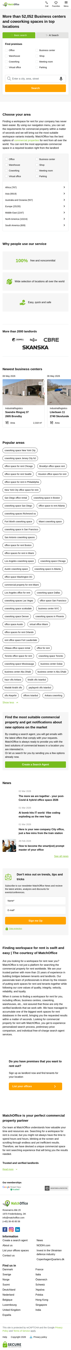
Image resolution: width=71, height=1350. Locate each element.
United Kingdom (12, 1310)
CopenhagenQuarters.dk (50, 1259)
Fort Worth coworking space (18, 521)
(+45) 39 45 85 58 (11, 1221)
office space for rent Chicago (19, 466)
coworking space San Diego (18, 505)
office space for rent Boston (18, 545)
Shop (40, 165)
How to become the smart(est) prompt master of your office (41, 848)
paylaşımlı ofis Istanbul (40, 687)
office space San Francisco (53, 600)
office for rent (43, 648)
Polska (39, 1294)
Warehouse (12, 165)
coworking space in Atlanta (47, 569)
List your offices (34, 1086)
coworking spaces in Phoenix (49, 616)
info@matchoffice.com (13, 1217)
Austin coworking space (16, 569)
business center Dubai (51, 664)
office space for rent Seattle (18, 474)
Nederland (8, 1294)
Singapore (41, 1305)
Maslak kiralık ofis (13, 687)
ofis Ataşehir (11, 695)
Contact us (9, 1255)
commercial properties (26, 140)
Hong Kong (42, 1299)
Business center (45, 159)
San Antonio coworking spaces (20, 537)
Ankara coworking (53, 695)
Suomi (6, 1284)
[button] (41, 383)
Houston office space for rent (52, 474)
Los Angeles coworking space (19, 561)
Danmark (8, 1269)
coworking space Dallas (48, 592)
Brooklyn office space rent (52, 466)
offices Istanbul (30, 695)
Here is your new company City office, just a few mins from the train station (41, 831)
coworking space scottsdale (18, 608)
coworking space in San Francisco (21, 529)
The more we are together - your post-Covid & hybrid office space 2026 (41, 798)
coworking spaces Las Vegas (19, 600)
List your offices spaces (16, 1250)
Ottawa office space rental (17, 648)
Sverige (7, 1274)
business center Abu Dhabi (18, 671)
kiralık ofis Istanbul (37, 679)
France (39, 1269)
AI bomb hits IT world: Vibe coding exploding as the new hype (39, 814)
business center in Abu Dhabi (52, 671)
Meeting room (44, 170)
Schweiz (40, 1284)
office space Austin (14, 624)
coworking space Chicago (53, 561)
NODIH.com (43, 1245)
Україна (40, 1289)
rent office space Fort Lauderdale (21, 640)
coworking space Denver (17, 616)
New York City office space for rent (21, 490)
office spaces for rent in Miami (19, 553)
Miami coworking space (50, 521)
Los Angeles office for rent (17, 592)
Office (10, 159)
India (38, 1310)
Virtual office (13, 176)
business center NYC (48, 608)
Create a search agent (15, 1240)
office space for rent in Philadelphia (22, 482)
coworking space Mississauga (19, 664)
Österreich (41, 1279)
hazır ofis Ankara (13, 679)
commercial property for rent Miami (22, 585)
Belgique (7, 1299)
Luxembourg (10, 1305)
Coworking (12, 170)
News (40, 1240)
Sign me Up (35, 920)
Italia (38, 1274)
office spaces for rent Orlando (19, 632)
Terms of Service (21, 1331)
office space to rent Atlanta (52, 505)
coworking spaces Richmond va (20, 513)
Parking (41, 176)
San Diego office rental (16, 498)
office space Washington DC (18, 577)
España (7, 1315)
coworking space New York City (20, 450)
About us (7, 1245)
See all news (61, 856)
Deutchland (9, 1289)
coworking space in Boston (47, 498)
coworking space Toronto (51, 656)
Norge (6, 1279)
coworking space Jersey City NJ (20, 458)
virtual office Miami (39, 624)
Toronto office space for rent (18, 656)
